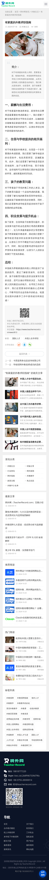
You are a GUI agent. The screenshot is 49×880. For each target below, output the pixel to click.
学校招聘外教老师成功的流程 (27, 364)
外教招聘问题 (28, 724)
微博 (19, 345)
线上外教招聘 (9, 832)
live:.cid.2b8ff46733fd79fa (27, 775)
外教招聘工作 (26, 745)
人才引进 (10, 740)
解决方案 (7, 841)
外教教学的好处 (23, 703)
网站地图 (30, 849)
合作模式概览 (9, 828)
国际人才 (16, 338)
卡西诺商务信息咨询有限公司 (27, 360)
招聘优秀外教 (28, 729)
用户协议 (30, 841)
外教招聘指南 (22, 698)
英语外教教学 (11, 708)
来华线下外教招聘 (11, 836)
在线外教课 (34, 708)
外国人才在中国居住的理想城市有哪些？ (31, 380)
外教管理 (26, 719)
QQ (24, 345)
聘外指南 (11, 476)
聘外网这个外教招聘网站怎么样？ (31, 570)
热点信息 (30, 480)
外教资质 (24, 713)
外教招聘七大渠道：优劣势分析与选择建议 (24, 526)
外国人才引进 (22, 735)
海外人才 (35, 698)
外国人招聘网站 (12, 724)
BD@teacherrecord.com (24, 784)
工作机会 (30, 832)
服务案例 (7, 845)
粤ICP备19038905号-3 (24, 871)
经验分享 (30, 466)
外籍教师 (10, 735)
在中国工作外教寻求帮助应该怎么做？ (31, 406)
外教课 (23, 708)
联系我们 (30, 828)
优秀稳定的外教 (12, 719)
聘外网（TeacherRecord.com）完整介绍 (24, 502)
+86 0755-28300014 (22, 780)
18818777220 (19, 771)
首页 (16, 11)
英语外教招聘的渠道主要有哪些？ (31, 666)
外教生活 (35, 11)
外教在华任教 (22, 740)
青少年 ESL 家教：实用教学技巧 (20, 550)
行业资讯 (11, 471)
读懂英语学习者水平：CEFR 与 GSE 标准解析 (24, 539)
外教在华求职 (11, 745)
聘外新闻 (30, 471)
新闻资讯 (7, 849)
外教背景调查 (11, 713)
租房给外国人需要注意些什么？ (30, 638)
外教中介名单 (12, 485)
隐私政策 (30, 836)
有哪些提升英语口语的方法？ (29, 675)
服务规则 (30, 845)
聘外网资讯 (24, 11)
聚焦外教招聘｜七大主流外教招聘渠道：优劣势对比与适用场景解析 (24, 513)
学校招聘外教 (36, 740)
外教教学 (30, 476)
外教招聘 (10, 698)
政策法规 (11, 480)
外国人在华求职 (32, 338)
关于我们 (30, 824)
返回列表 (23, 353)
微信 (30, 345)
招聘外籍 (37, 719)
